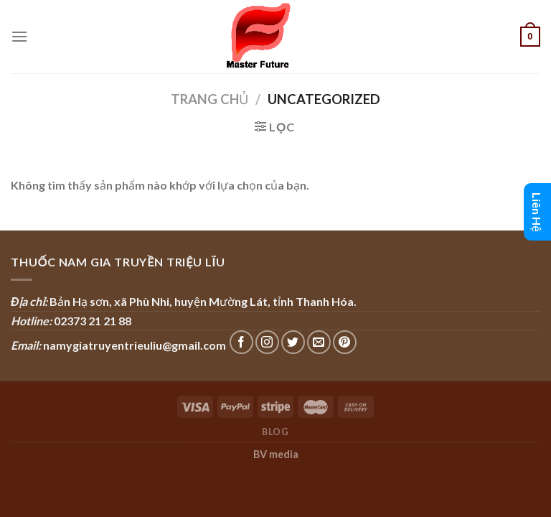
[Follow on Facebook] (241, 342)
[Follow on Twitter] (293, 342)
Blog (275, 432)
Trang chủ (209, 99)
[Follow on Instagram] (267, 342)
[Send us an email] (319, 342)
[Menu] (19, 36)
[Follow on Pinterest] (345, 342)
